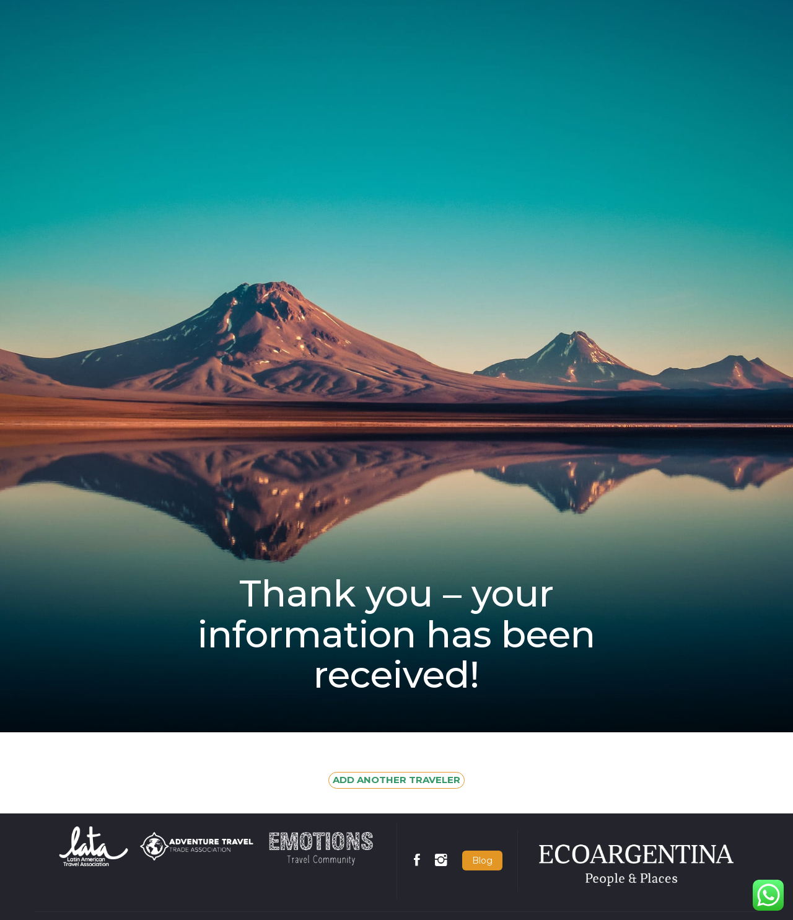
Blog (482, 860)
